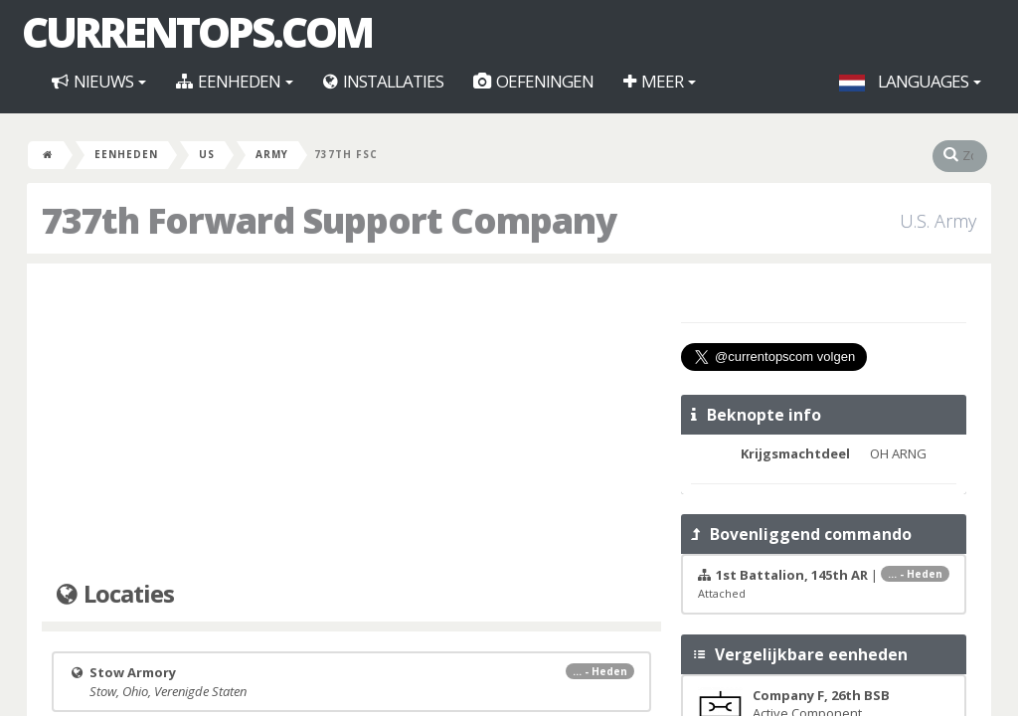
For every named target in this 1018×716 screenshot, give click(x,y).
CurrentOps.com (197, 32)
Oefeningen (533, 81)
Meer (659, 81)
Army (271, 154)
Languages (910, 81)
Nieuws (99, 81)
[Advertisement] (351, 422)
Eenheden (234, 81)
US (207, 154)
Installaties (383, 81)
